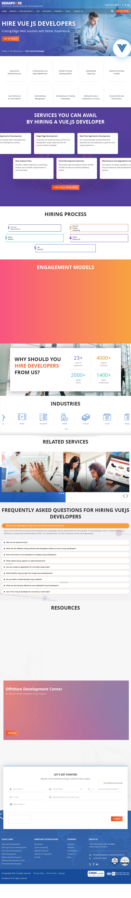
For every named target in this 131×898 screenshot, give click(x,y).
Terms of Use (52, 887)
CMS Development (9, 868)
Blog (66, 11)
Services (13, 11)
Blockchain (38, 858)
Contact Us (76, 11)
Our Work (46, 11)
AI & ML (37, 871)
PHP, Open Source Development (14, 861)
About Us (70, 858)
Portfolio (70, 861)
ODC (37, 11)
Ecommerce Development (12, 865)
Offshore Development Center (13, 874)
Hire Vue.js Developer (65, 207)
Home (4, 11)
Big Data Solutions (41, 865)
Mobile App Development (12, 871)
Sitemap (62, 887)
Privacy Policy (39, 887)
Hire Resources (26, 11)
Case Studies (72, 865)
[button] (65, 479)
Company (57, 11)
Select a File (85, 811)
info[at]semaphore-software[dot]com (108, 869)
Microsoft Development (11, 858)
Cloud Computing (41, 861)
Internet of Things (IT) (43, 868)
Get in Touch (11, 38)
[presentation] (123, 560)
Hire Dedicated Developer (12, 878)
